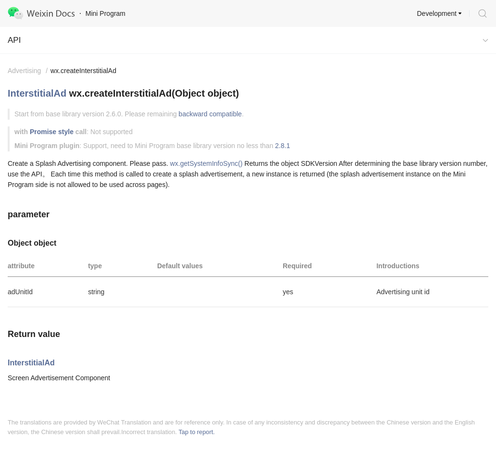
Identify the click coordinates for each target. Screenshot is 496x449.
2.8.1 (282, 146)
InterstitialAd (37, 93)
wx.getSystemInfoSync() (206, 163)
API (14, 40)
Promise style (52, 132)
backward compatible (210, 114)
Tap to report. (196, 432)
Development (437, 13)
